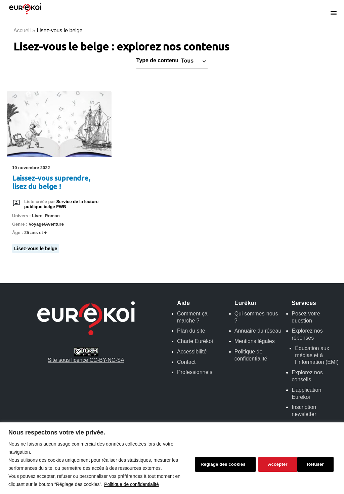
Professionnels (194, 372)
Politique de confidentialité (131, 484)
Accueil (22, 30)
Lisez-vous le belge (35, 248)
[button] (193, 61)
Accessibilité (192, 351)
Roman (52, 216)
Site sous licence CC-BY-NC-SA (86, 355)
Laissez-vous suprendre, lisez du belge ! (51, 182)
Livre (37, 216)
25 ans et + (35, 232)
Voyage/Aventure (46, 224)
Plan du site (191, 331)
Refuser (275, 464)
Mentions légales (254, 341)
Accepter (316, 464)
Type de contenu (157, 61)
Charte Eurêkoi (195, 341)
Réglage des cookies (220, 464)
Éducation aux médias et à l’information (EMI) (317, 355)
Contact (186, 362)
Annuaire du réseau (258, 331)
